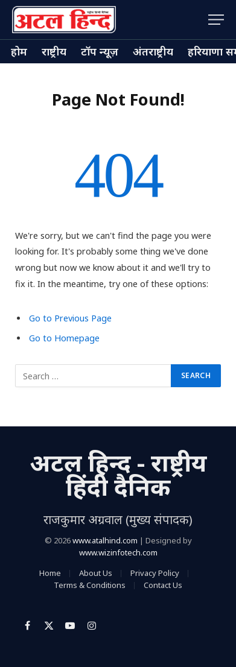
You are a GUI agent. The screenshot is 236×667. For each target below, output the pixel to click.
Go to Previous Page (70, 318)
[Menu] (216, 19)
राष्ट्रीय (54, 51)
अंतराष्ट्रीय (153, 51)
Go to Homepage (64, 338)
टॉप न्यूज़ (99, 51)
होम (19, 51)
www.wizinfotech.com (118, 552)
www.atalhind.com (105, 540)
